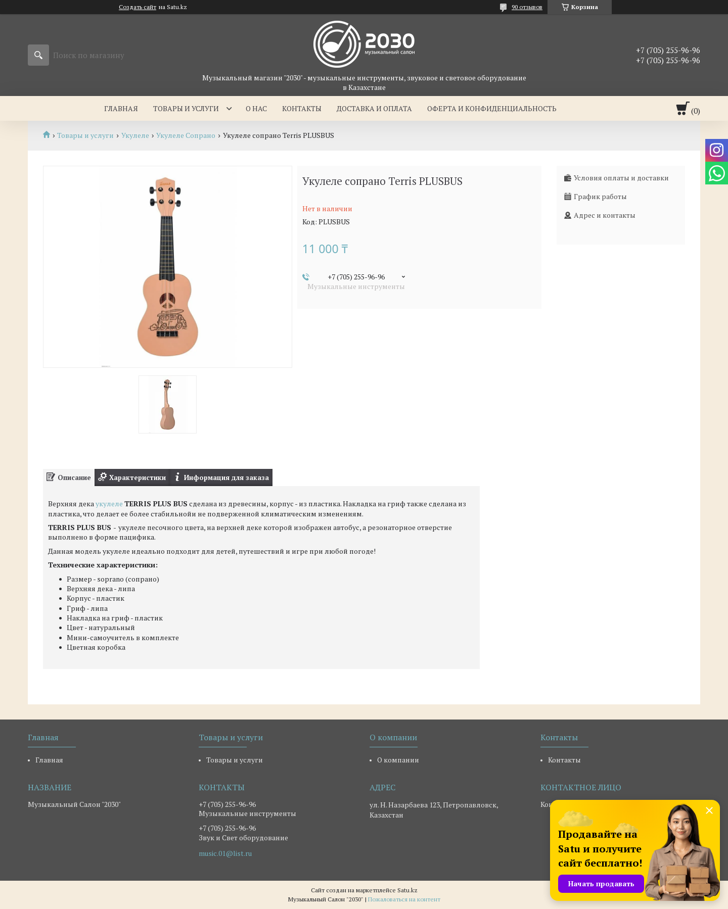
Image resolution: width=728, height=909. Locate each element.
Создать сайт (137, 7)
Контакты (302, 108)
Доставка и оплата (374, 108)
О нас (256, 108)
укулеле (109, 503)
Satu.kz (407, 890)
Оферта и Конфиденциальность (492, 108)
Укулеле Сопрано (185, 135)
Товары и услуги (186, 108)
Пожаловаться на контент (404, 899)
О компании (398, 759)
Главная (121, 108)
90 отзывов (527, 7)
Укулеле (135, 135)
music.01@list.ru (225, 853)
